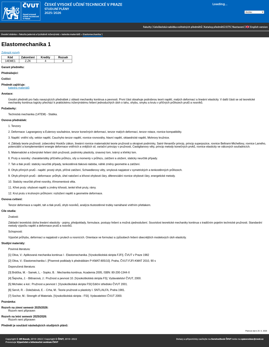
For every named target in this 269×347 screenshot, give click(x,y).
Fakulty (147, 26)
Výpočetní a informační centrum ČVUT (37, 342)
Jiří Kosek (24, 339)
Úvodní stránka (9, 34)
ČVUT (61, 339)
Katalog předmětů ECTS (217, 26)
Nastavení (238, 26)
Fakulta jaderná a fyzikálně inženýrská (39, 34)
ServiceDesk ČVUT (221, 339)
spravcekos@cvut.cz (252, 339)
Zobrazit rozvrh (10, 52)
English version (257, 26)
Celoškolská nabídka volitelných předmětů (177, 26)
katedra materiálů (71, 34)
